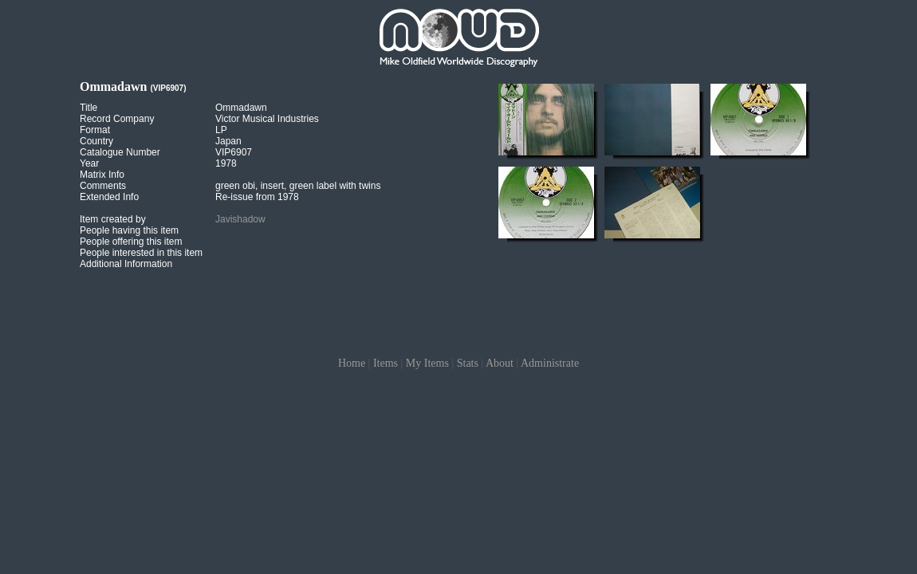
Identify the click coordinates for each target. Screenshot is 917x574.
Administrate (550, 363)
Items (385, 363)
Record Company (117, 118)
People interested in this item (141, 252)
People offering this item (131, 241)
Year (89, 163)
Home (351, 363)
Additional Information (126, 263)
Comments (103, 185)
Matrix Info (102, 174)
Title (88, 107)
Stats (467, 363)
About (500, 363)
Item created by (113, 219)
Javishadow (240, 219)
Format (95, 130)
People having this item (129, 230)
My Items (427, 363)
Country (96, 141)
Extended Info (109, 196)
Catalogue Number (120, 152)
